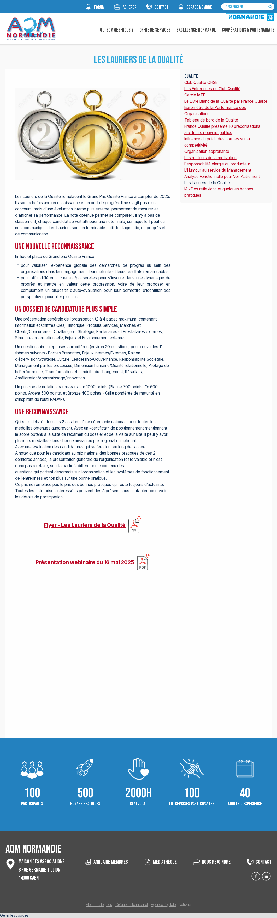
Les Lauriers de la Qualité (207, 182)
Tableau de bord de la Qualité (211, 120)
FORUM (99, 7)
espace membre (199, 7)
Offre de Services (154, 30)
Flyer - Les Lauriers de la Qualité (85, 525)
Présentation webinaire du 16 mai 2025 (85, 562)
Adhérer (130, 7)
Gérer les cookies (14, 915)
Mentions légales (99, 904)
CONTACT (162, 7)
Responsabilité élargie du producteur (217, 163)
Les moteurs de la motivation (210, 157)
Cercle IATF (194, 95)
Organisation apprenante (206, 151)
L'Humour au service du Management (217, 170)
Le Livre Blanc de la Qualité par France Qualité (225, 101)
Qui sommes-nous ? (116, 30)
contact (264, 862)
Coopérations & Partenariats (248, 30)
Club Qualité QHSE (200, 82)
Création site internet (131, 904)
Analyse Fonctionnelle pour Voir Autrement (222, 176)
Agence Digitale (163, 904)
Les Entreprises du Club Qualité (212, 88)
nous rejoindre (216, 862)
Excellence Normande (196, 30)
